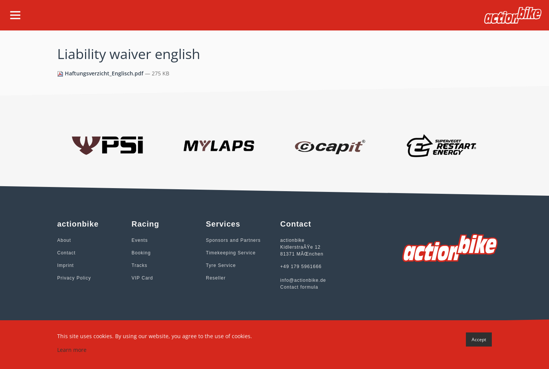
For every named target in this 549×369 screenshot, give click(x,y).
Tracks (140, 265)
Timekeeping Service (231, 253)
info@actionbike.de (303, 280)
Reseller (216, 278)
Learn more (72, 349)
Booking (141, 253)
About (64, 240)
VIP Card (142, 278)
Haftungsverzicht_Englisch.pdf (101, 73)
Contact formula (299, 287)
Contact (66, 253)
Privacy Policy (74, 278)
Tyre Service (221, 265)
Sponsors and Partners (233, 240)
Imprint (65, 265)
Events (140, 240)
